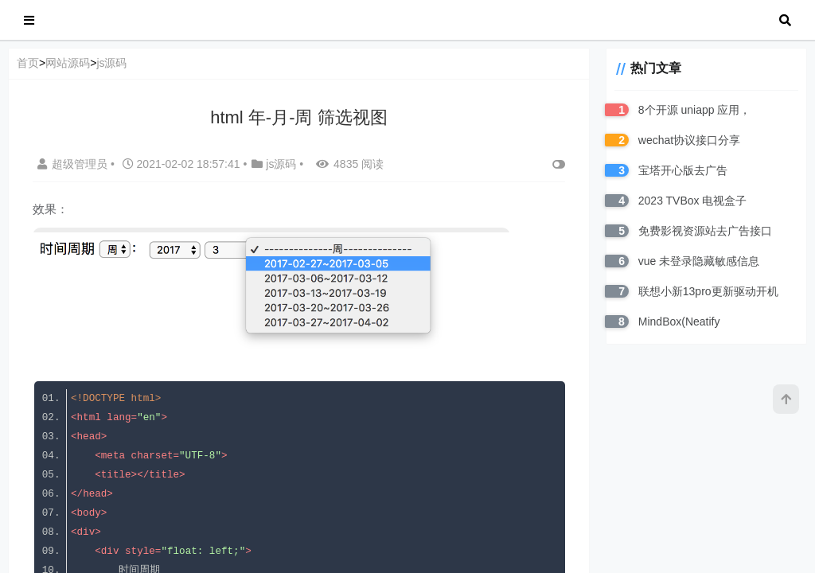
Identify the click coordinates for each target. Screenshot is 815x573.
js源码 (111, 63)
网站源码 (67, 63)
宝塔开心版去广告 (680, 170)
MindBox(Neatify (677, 321)
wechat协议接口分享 (687, 140)
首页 (28, 63)
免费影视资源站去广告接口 (703, 230)
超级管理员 (74, 164)
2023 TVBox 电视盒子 (690, 200)
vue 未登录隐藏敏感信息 (696, 261)
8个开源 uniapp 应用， (692, 109)
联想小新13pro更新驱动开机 (706, 291)
